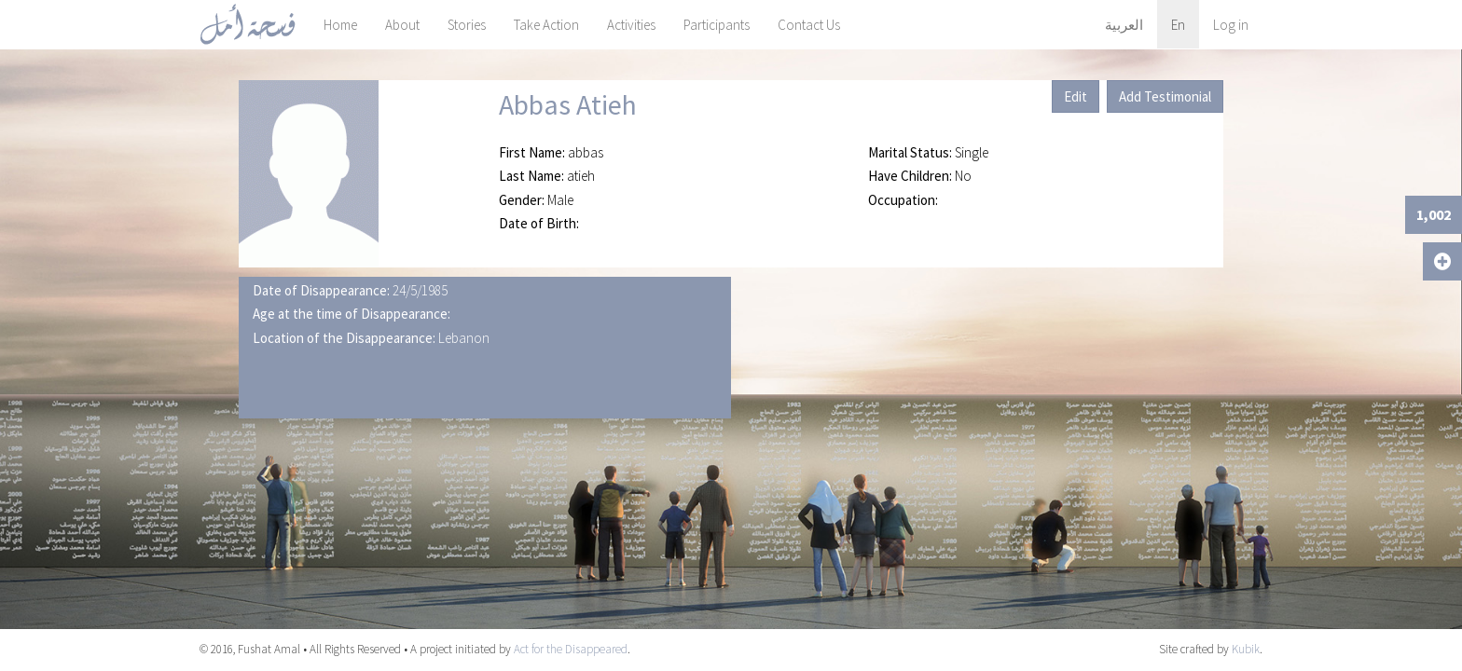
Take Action (546, 25)
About (402, 25)
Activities (631, 25)
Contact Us (809, 25)
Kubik (1246, 649)
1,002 (1433, 214)
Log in (1230, 25)
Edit (1075, 96)
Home (340, 25)
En (1178, 25)
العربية (1124, 25)
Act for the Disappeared (571, 649)
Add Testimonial (1165, 96)
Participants (716, 25)
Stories (467, 25)
